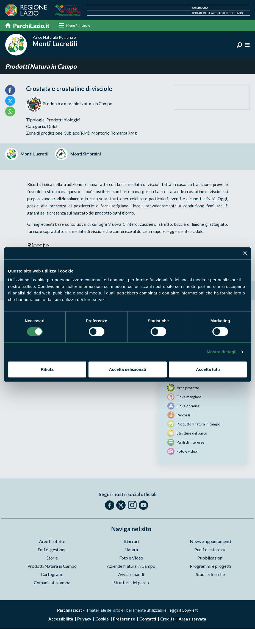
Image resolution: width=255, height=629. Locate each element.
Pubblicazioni (210, 558)
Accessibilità (60, 619)
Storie (52, 558)
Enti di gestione (52, 549)
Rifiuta (47, 369)
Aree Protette (52, 541)
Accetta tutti (208, 369)
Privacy (84, 619)
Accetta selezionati (127, 369)
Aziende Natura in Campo (131, 566)
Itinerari (131, 541)
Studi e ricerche (210, 574)
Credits (167, 619)
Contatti (147, 619)
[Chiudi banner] (245, 253)
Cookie (102, 619)
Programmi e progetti (210, 566)
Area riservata (192, 619)
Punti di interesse (210, 549)
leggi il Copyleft (183, 610)
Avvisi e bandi (131, 574)
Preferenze (124, 619)
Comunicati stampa (52, 582)
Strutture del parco (131, 582)
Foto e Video (131, 558)
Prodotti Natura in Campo (41, 66)
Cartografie (52, 574)
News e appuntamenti (210, 541)
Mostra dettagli (221, 351)
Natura (131, 549)
